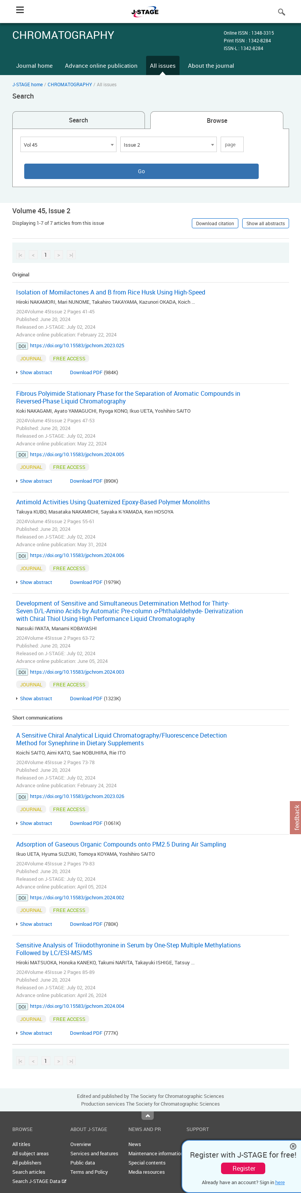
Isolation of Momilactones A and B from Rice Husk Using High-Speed (110, 292)
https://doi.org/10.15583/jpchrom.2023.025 (77, 345)
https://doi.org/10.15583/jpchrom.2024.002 (77, 897)
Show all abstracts (265, 223)
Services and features (94, 1153)
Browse (217, 120)
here (280, 1182)
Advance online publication (101, 65)
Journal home (34, 65)
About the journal (211, 65)
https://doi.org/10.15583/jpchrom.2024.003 (77, 671)
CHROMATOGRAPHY (70, 84)
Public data (82, 1162)
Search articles (28, 1171)
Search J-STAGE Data (39, 1181)
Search (78, 120)
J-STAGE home (27, 84)
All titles (21, 1144)
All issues (163, 65)
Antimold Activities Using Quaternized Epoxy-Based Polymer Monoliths (113, 502)
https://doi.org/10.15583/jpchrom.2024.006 (77, 555)
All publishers (27, 1162)
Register (244, 1168)
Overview (80, 1144)
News (134, 1144)
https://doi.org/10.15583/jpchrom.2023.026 (77, 796)
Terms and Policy (89, 1171)
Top (147, 1115)
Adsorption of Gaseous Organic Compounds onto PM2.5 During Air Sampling (121, 844)
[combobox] (68, 144)
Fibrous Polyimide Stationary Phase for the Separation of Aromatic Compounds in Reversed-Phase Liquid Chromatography (128, 397)
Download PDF (86, 372)
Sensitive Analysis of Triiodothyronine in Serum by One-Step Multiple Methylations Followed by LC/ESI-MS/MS (128, 949)
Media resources (146, 1171)
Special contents (147, 1162)
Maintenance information (155, 1153)
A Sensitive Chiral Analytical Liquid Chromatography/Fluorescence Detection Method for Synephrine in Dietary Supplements (121, 739)
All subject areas (30, 1153)
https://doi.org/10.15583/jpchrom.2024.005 (77, 454)
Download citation (215, 223)
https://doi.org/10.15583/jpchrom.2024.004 (77, 1005)
